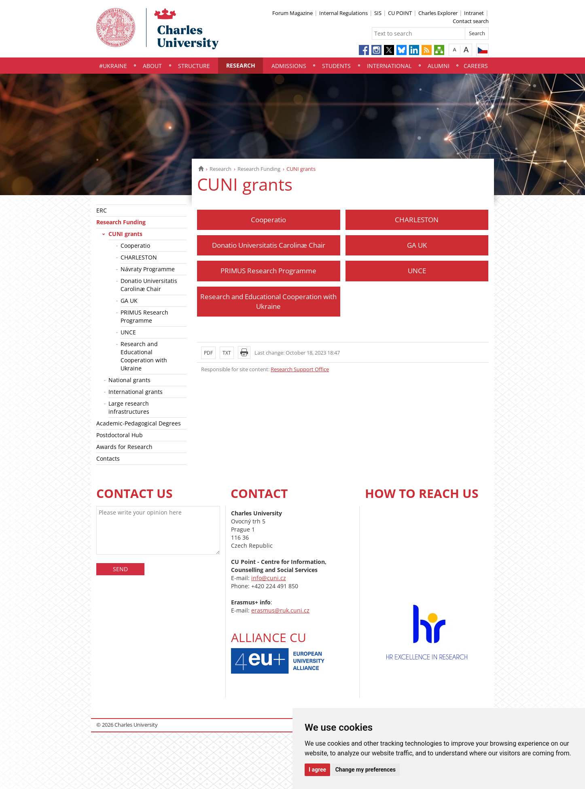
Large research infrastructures (128, 407)
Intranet (474, 13)
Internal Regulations (343, 13)
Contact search (471, 21)
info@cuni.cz (268, 578)
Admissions (288, 66)
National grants (129, 380)
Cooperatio (135, 245)
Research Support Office (300, 369)
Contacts (108, 458)
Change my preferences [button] (365, 769)
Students (336, 66)
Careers (476, 66)
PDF (208, 352)
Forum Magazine (292, 13)
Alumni (438, 66)
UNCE (128, 332)
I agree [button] (317, 769)
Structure (194, 66)
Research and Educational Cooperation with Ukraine (144, 356)
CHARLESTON (139, 257)
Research (240, 65)
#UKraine (113, 66)
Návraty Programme (148, 269)
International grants (135, 392)
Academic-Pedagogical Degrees (138, 423)
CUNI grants (125, 234)
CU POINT (400, 13)
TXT (227, 352)
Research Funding (258, 168)
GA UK (129, 300)
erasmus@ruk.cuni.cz (280, 610)
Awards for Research (124, 447)
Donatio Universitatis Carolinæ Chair (149, 285)
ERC (101, 210)
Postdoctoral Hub (119, 435)
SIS (378, 13)
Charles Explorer (438, 13)
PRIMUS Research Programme (144, 316)
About (152, 66)
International (389, 66)
